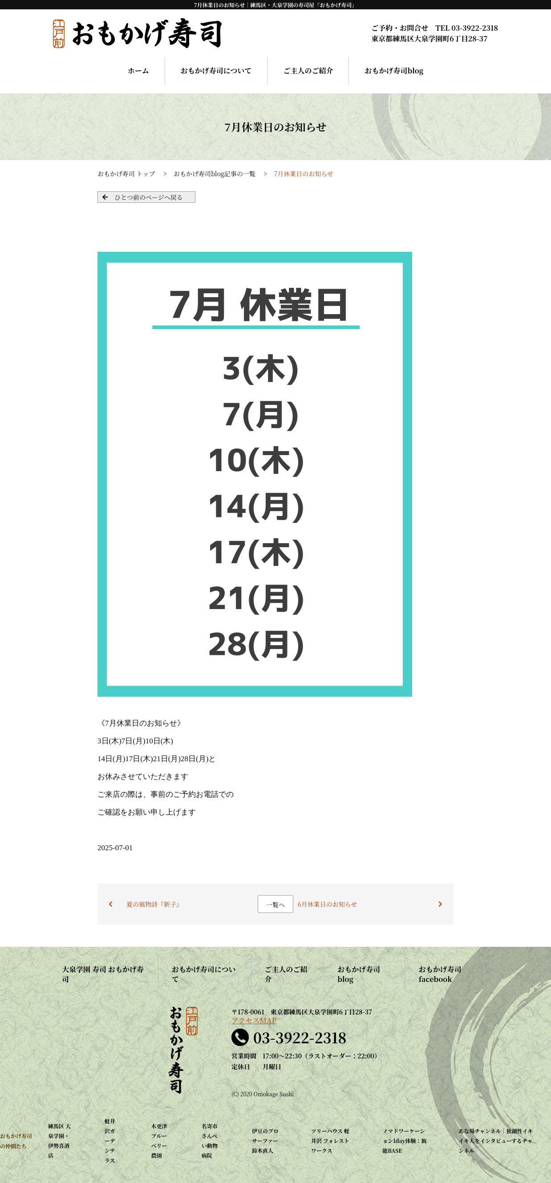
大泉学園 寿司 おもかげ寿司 (103, 974)
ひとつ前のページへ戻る (148, 197)
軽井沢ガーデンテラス (110, 1140)
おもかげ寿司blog (394, 70)
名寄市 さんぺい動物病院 (210, 1140)
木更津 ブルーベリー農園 (159, 1140)
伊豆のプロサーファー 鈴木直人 (265, 1140)
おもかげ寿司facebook (440, 974)
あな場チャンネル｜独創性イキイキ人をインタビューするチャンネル (495, 1140)
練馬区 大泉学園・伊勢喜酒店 (59, 1140)
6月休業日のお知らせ (327, 904)
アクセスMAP (253, 1020)
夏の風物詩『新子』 (154, 904)
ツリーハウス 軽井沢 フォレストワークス (330, 1140)
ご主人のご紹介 (308, 70)
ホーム (138, 70)
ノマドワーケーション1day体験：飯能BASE (404, 1140)
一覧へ (275, 904)
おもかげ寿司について (216, 70)
